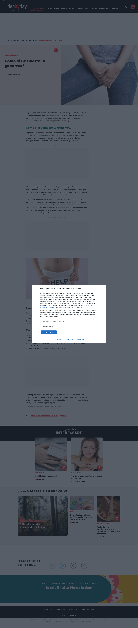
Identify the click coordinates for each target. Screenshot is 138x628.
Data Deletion (58, 339)
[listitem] (69, 322)
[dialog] (69, 314)
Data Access (69, 339)
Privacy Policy (80, 339)
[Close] (102, 289)
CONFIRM (50, 332)
